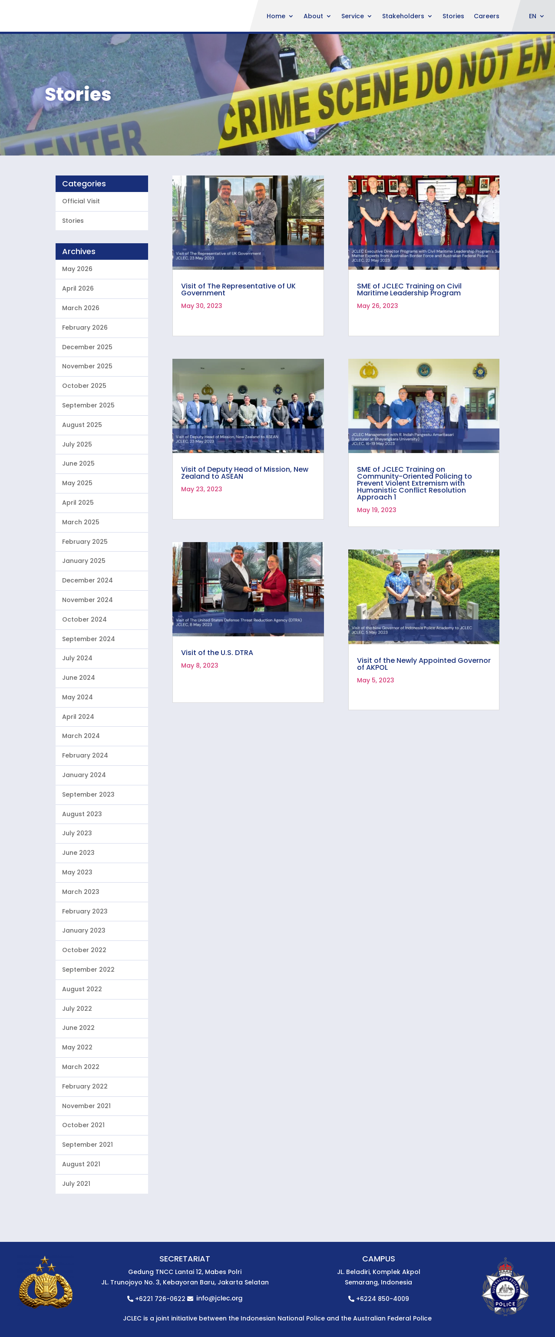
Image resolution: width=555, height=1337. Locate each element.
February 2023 (85, 970)
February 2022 (85, 1146)
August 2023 (82, 873)
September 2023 (88, 854)
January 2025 (84, 620)
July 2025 (77, 504)
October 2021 (83, 1185)
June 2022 (78, 1087)
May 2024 (77, 756)
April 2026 (78, 348)
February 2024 (85, 815)
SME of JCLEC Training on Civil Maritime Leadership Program (409, 349)
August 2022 (82, 1048)
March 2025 (80, 581)
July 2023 (77, 893)
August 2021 (81, 1223)
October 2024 (84, 679)
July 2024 (77, 718)
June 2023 (78, 912)
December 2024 (87, 639)
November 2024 (87, 659)
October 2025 (84, 445)
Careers (486, 16)
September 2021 (87, 1204)
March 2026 (80, 367)
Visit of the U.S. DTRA (217, 713)
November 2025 (87, 426)
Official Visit (81, 260)
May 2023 (77, 931)
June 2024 (78, 737)
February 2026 (85, 387)
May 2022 (77, 1107)
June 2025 (78, 523)
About (313, 16)
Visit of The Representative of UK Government (238, 349)
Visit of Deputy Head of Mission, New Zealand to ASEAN (244, 532)
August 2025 (82, 484)
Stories (453, 16)
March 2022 (80, 1126)
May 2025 (77, 542)
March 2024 (81, 795)
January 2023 (84, 990)
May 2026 (77, 328)
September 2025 (88, 464)
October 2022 (84, 1010)
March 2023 (80, 951)
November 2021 (86, 1165)
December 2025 (87, 406)
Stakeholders (403, 16)
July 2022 (77, 1068)
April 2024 (78, 776)
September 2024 (88, 698)
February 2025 (85, 601)
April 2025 (78, 562)
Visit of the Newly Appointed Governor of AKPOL (424, 723)
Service (352, 16)
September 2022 (88, 1029)
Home (276, 16)
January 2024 (84, 834)
